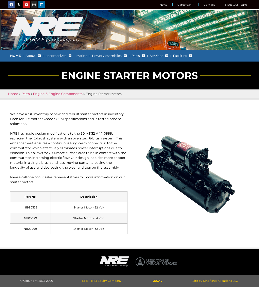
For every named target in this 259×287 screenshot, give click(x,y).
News (163, 4)
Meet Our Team (236, 4)
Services (159, 56)
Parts (138, 56)
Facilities (182, 56)
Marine (81, 56)
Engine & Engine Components (58, 94)
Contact (209, 4)
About (33, 56)
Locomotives (59, 56)
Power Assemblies (109, 56)
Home (13, 94)
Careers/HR (185, 4)
